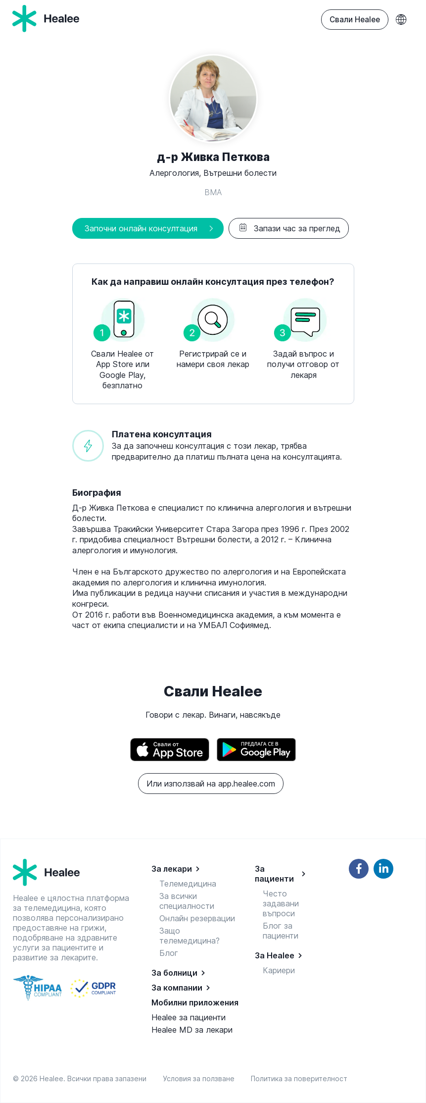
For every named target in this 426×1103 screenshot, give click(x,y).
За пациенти (274, 874)
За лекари (171, 869)
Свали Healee (355, 19)
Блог (168, 953)
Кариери (279, 970)
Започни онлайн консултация (141, 228)
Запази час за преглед (288, 228)
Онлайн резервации (197, 918)
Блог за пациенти (280, 931)
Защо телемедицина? (189, 935)
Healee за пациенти (188, 1017)
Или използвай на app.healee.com (210, 783)
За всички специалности (186, 901)
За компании (176, 988)
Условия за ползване (200, 1078)
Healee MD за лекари (192, 1030)
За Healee (274, 955)
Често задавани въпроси (281, 903)
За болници (174, 973)
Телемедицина (187, 884)
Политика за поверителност (299, 1078)
